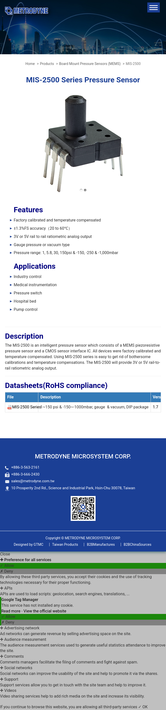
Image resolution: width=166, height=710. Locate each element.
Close (5, 554)
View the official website (44, 611)
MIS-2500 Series (26, 407)
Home (30, 64)
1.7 (155, 407)
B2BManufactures (101, 544)
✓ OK (143, 707)
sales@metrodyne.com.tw (33, 481)
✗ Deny (6, 571)
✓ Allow (7, 565)
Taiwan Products (65, 544)
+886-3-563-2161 (25, 467)
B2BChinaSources (138, 544)
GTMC (28, 544)
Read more (11, 611)
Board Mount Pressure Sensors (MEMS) (89, 64)
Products (47, 64)
